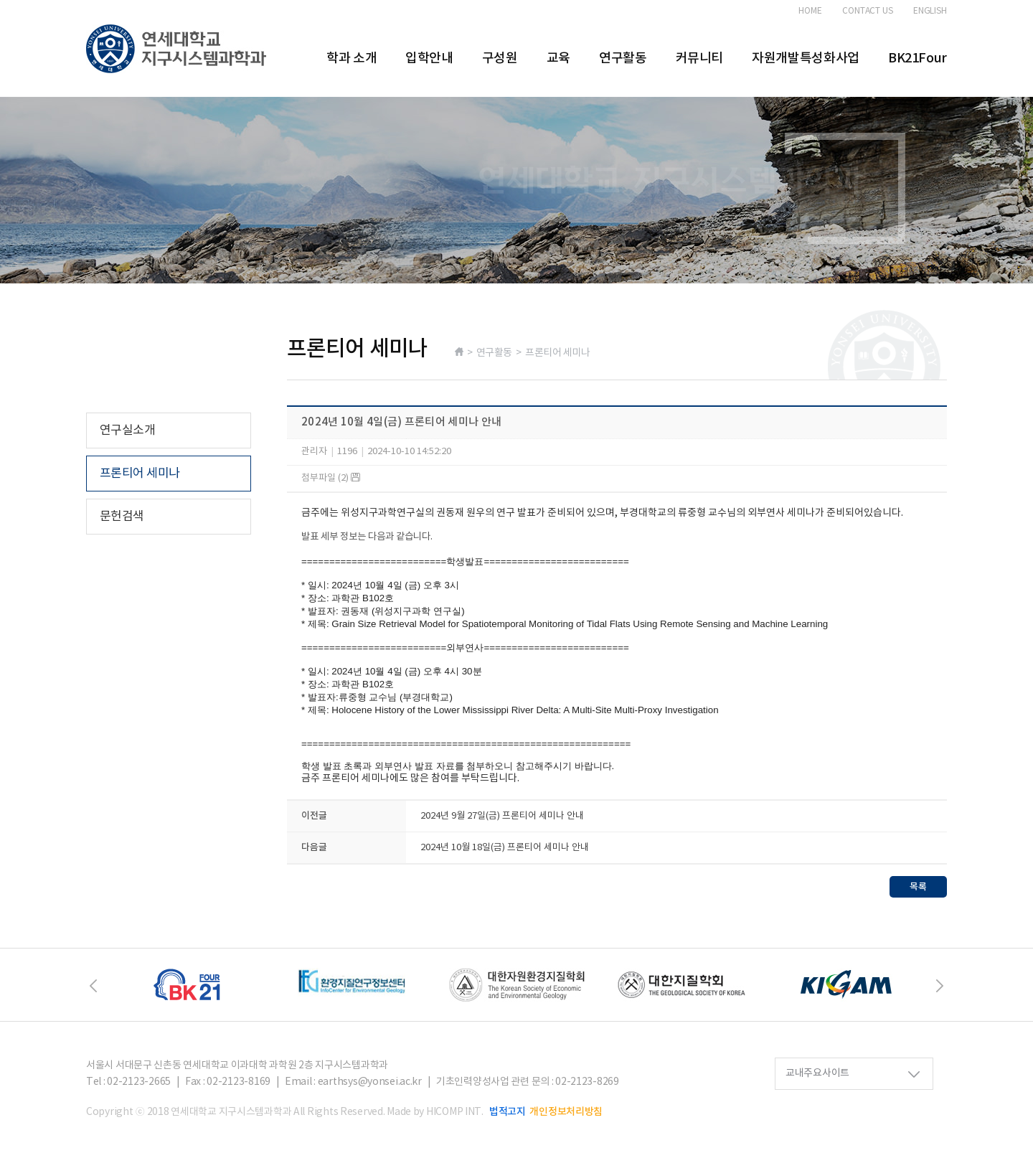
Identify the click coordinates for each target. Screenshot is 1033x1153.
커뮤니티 (700, 58)
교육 (558, 58)
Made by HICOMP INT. (435, 1112)
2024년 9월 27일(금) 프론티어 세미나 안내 (502, 816)
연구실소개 (127, 430)
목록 (918, 887)
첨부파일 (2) (330, 478)
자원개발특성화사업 (805, 58)
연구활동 (623, 58)
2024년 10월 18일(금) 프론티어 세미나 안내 (504, 847)
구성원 (500, 58)
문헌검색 (122, 516)
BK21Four (917, 58)
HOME (810, 11)
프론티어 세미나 (140, 473)
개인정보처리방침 (566, 1112)
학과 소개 (351, 58)
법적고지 (507, 1112)
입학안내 (429, 58)
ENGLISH (930, 11)
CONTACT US (867, 11)
